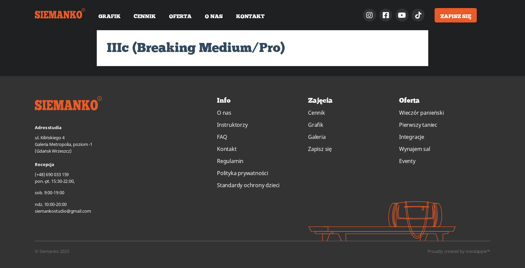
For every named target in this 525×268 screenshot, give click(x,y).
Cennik (144, 16)
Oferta (180, 16)
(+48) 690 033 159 (52, 174)
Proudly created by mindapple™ (459, 251)
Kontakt (250, 16)
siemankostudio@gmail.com (63, 211)
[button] (456, 15)
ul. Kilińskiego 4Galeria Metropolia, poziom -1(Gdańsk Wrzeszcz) (63, 144)
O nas (214, 16)
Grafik (109, 16)
